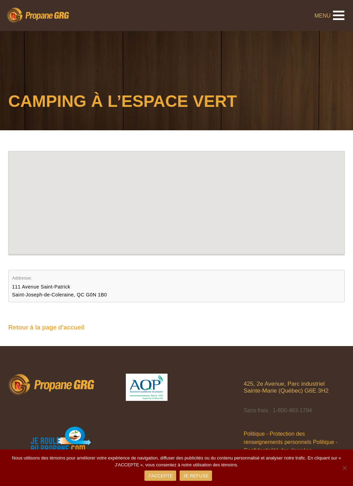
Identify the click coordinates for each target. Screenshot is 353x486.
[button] (176, 196)
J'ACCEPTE (160, 475)
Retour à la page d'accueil (46, 327)
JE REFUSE (196, 475)
